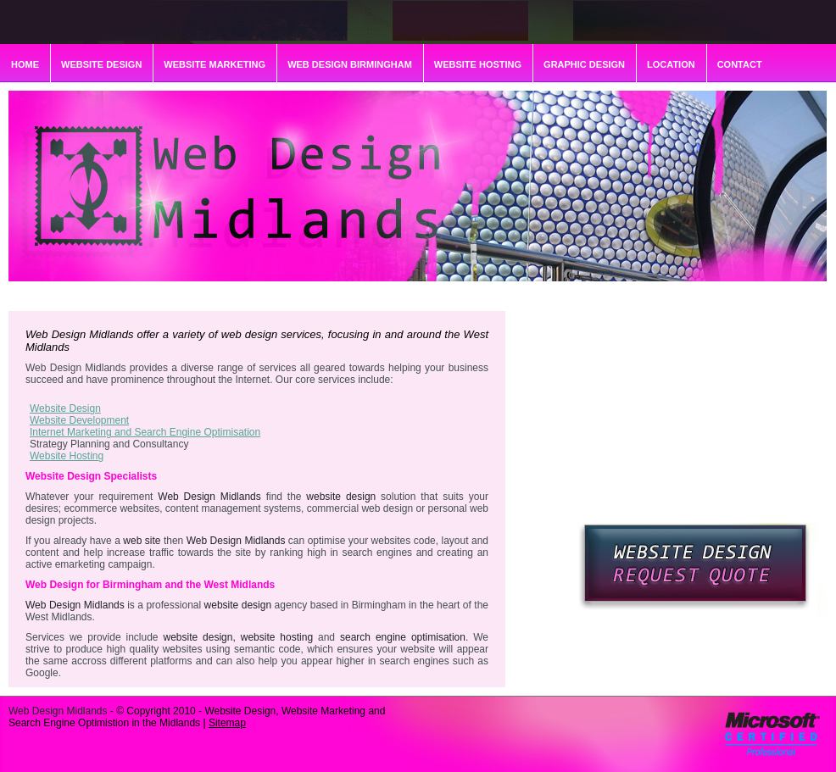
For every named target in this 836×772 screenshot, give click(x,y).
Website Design (65, 408)
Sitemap (227, 723)
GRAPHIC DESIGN (584, 64)
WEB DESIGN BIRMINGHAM (349, 64)
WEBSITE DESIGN (101, 64)
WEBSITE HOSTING (477, 64)
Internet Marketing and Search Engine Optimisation (145, 432)
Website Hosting (66, 456)
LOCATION (671, 64)
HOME (25, 64)
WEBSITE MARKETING (214, 64)
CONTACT (739, 64)
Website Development (79, 420)
